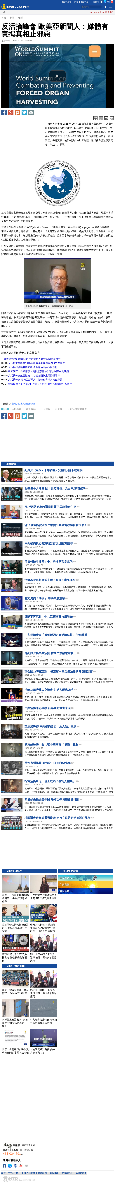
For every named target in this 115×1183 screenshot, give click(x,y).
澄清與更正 (67, 1173)
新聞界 (58, 409)
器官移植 (31, 409)
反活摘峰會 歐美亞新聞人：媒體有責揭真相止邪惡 (35, 379)
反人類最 (45, 409)
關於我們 (42, 1173)
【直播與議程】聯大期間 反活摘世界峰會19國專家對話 (30, 359)
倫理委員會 (81, 1173)
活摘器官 (16, 409)
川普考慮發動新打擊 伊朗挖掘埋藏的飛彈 (86, 12)
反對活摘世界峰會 (77, 409)
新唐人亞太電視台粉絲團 (24, 403)
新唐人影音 (66, 2)
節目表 (96, 2)
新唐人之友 (85, 2)
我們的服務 (29, 1173)
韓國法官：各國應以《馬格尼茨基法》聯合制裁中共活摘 (38, 371)
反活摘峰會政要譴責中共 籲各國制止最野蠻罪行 (34, 375)
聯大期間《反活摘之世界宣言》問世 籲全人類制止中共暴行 (40, 383)
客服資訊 (54, 1173)
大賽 (76, 2)
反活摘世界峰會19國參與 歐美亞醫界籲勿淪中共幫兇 (36, 363)
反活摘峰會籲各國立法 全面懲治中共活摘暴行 (32, 367)
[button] (57, 76)
